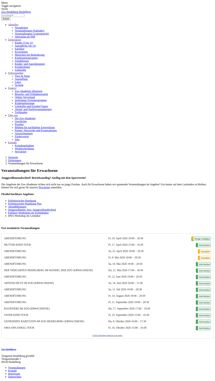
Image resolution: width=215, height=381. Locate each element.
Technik (19, 85)
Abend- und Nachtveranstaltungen (33, 109)
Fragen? (12, 88)
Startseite (13, 157)
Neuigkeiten (21, 27)
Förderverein (22, 136)
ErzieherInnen (22, 67)
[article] (107, 286)
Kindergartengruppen (26, 57)
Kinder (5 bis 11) (24, 42)
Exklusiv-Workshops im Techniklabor (28, 212)
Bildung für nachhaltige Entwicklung (35, 127)
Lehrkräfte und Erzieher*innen (31, 106)
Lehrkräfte (20, 70)
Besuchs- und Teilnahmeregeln (31, 94)
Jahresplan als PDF (25, 36)
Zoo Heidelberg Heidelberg (16, 11)
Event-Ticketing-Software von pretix (107, 335)
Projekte (19, 124)
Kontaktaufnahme (24, 145)
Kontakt (12, 142)
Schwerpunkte (16, 73)
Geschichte (21, 121)
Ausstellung (21, 79)
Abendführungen (17, 206)
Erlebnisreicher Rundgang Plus (24, 203)
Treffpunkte (21, 112)
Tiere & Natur (22, 76)
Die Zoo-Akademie (25, 118)
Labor (18, 82)
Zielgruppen (14, 39)
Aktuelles (13, 24)
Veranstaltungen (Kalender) (29, 30)
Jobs (17, 139)
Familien (19, 48)
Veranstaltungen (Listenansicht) (32, 33)
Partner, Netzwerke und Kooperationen (36, 130)
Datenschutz (14, 376)
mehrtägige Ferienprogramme (31, 100)
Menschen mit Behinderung (30, 54)
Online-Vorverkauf (25, 97)
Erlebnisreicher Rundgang (22, 200)
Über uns (13, 115)
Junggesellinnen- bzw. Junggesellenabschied (32, 209)
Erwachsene (21, 51)
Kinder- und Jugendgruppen (30, 63)
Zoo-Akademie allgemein (28, 91)
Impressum (14, 373)
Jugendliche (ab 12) (25, 45)
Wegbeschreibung (24, 148)
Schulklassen (22, 60)
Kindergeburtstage (25, 103)
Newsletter (20, 151)
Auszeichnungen (24, 133)
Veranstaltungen (16, 367)
